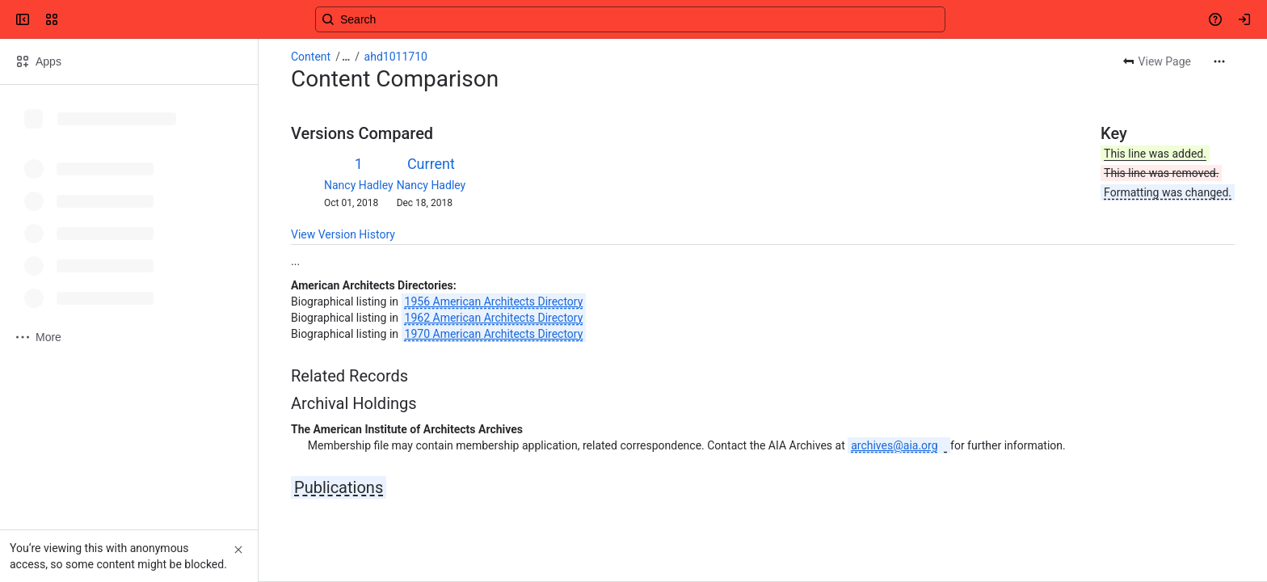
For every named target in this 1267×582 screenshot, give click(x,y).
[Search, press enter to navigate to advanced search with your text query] (630, 19)
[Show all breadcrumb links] (346, 56)
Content (310, 56)
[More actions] (1219, 61)
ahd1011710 (395, 56)
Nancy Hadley (359, 185)
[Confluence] (74, 19)
